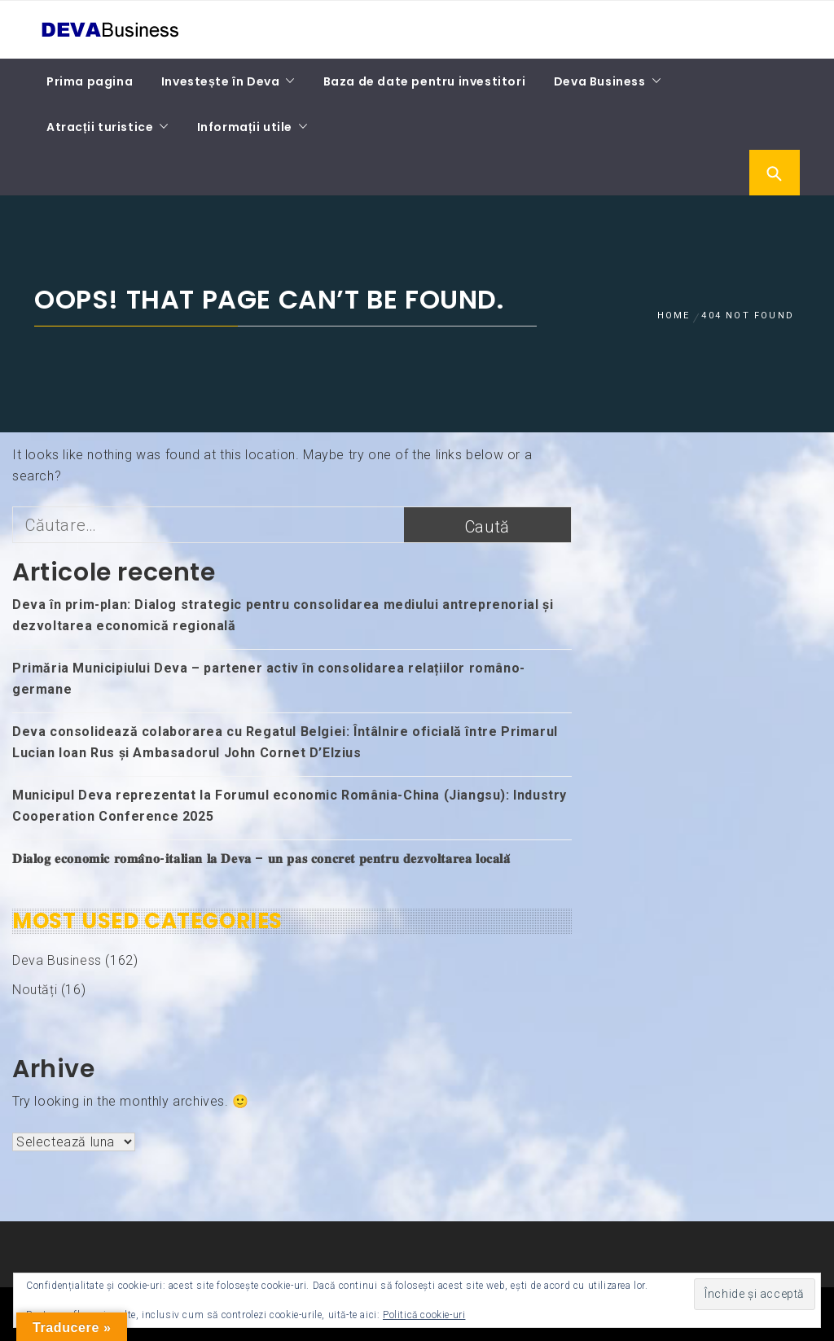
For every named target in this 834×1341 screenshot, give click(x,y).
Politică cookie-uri (424, 1315)
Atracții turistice (99, 127)
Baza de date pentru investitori (424, 81)
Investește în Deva (220, 81)
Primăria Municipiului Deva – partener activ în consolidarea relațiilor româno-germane (268, 678)
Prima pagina (89, 81)
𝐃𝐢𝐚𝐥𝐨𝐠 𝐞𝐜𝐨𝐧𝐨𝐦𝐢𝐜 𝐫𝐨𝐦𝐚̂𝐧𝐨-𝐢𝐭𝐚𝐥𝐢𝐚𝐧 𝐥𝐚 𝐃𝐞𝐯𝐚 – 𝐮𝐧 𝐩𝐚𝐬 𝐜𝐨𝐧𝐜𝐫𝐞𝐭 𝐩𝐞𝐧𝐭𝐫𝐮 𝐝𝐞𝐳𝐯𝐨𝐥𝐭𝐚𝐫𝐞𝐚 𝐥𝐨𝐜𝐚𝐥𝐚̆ (261, 858)
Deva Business (600, 81)
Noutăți (34, 989)
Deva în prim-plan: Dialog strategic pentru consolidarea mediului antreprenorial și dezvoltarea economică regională (282, 615)
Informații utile (244, 127)
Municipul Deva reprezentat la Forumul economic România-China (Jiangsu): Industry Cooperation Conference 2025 (289, 805)
